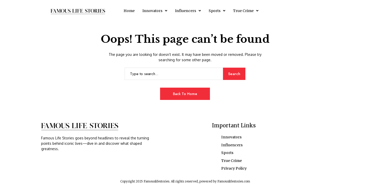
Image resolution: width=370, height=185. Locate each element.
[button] (154, 10)
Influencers (188, 10)
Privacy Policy (234, 168)
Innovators (154, 10)
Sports (217, 10)
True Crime (245, 10)
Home (129, 10)
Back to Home (185, 93)
